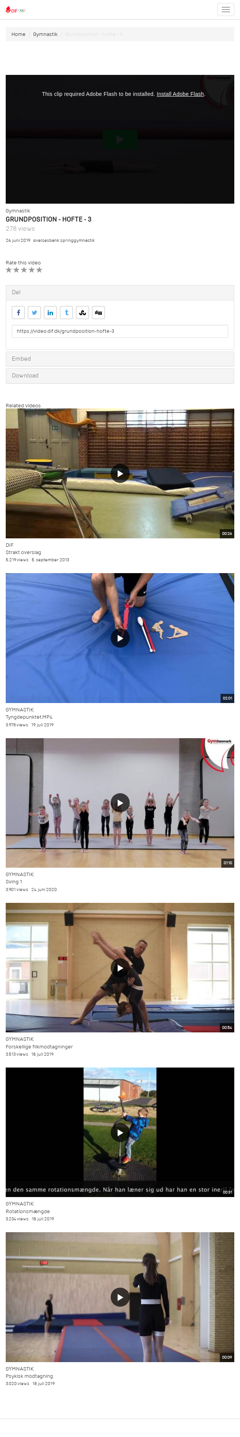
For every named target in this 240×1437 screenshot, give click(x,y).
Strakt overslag (23, 552)
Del (16, 292)
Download (25, 375)
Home (18, 34)
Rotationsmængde (28, 1211)
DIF (9, 545)
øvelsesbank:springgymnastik (64, 240)
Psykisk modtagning (29, 1376)
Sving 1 (14, 881)
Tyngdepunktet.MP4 (29, 717)
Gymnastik (45, 34)
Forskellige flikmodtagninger (39, 1046)
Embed (21, 359)
